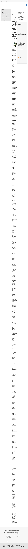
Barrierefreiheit (11, 546)
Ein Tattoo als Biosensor (22, 34)
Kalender (10, 12)
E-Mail (13, 517)
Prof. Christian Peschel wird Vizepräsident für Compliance (21, 44)
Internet (13, 518)
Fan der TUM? (19, 534)
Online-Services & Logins (10, 17)
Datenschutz (18, 545)
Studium (7, 530)
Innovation (14, 530)
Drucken (14, 524)
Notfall (18, 536)
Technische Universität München (25, 4)
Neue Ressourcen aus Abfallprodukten (21, 55)
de (20, 1)
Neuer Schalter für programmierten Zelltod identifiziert (22, 50)
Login (2, 1)
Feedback (8, 545)
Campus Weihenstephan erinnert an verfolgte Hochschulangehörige (22, 39)
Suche (25, 1)
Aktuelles (5, 530)
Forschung (11, 530)
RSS (19, 57)
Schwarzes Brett (10, 19)
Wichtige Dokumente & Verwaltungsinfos (10, 13)
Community (16, 530)
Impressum (5, 546)
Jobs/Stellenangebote (10, 16)
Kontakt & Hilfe (10, 20)
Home (3, 9)
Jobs (4, 545)
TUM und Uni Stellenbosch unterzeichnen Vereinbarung (20, 29)
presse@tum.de (14, 522)
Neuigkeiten (10, 10)
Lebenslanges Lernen (9, 531)
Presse (13, 545)
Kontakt (7, 539)
